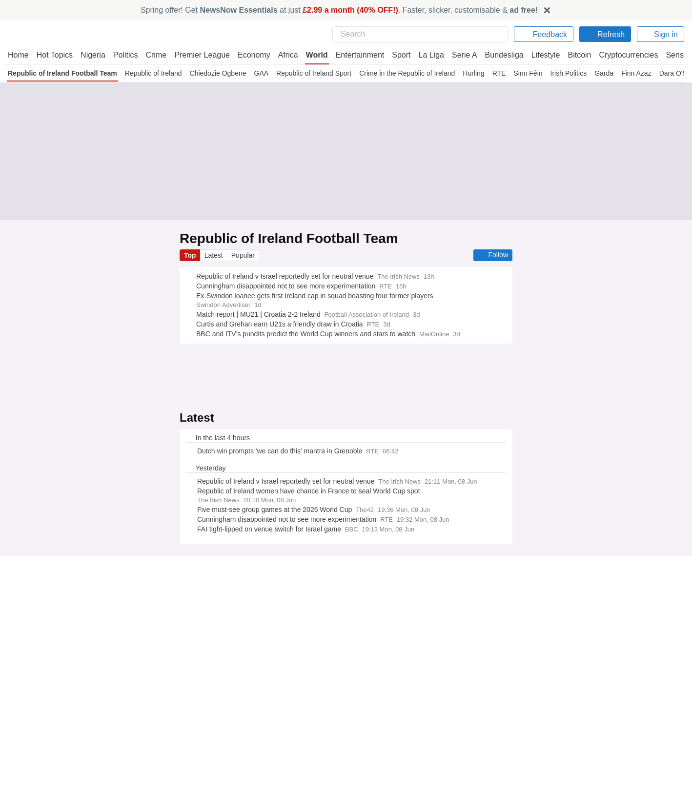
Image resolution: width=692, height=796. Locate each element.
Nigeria (93, 55)
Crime (157, 55)
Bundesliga (499, 55)
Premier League (202, 55)
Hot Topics (54, 55)
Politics (126, 55)
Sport (397, 55)
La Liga (427, 55)
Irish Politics (566, 73)
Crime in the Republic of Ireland (407, 73)
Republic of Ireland (153, 73)
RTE (498, 73)
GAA (261, 73)
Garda (600, 73)
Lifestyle (541, 55)
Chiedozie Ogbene (217, 73)
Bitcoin (576, 55)
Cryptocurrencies (625, 55)
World (315, 55)
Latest (214, 255)
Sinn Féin (526, 73)
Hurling (473, 73)
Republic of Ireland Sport (313, 73)
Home (18, 55)
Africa (287, 55)
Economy (253, 55)
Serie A (460, 55)
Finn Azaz (633, 73)
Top (190, 255)
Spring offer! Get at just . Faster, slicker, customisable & (339, 10)
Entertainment (357, 55)
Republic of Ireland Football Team (62, 73)
